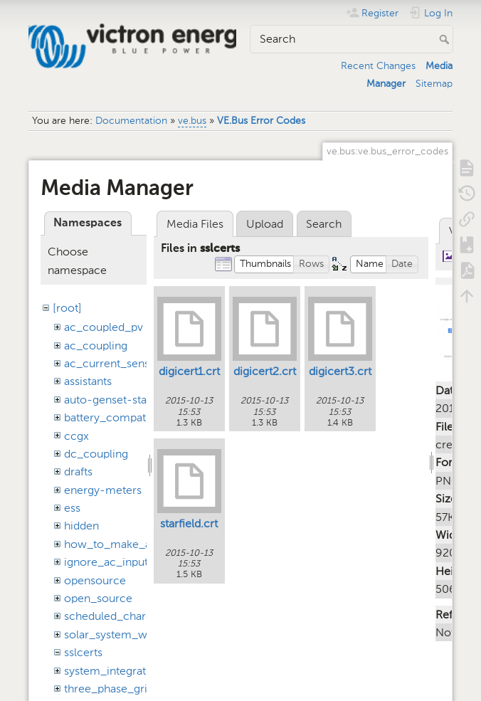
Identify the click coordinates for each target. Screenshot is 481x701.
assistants (88, 381)
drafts (78, 471)
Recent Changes (378, 66)
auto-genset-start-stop (123, 399)
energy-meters (103, 490)
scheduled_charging (116, 616)
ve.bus (192, 121)
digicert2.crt (264, 371)
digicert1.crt (189, 371)
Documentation (131, 121)
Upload (264, 224)
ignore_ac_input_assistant (130, 562)
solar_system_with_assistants (139, 634)
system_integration (113, 671)
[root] (67, 308)
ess (72, 508)
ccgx (76, 436)
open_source (98, 598)
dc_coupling (96, 453)
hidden (81, 525)
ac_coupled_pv (103, 327)
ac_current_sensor (112, 363)
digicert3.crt (340, 371)
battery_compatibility (118, 417)
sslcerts (83, 652)
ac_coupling (95, 345)
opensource (95, 580)
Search (446, 39)
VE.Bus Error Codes (261, 121)
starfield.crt (189, 523)
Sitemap (434, 84)
